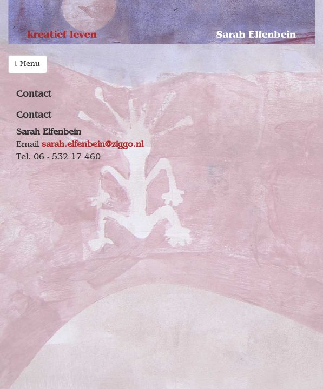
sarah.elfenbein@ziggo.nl (92, 144)
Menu (27, 64)
